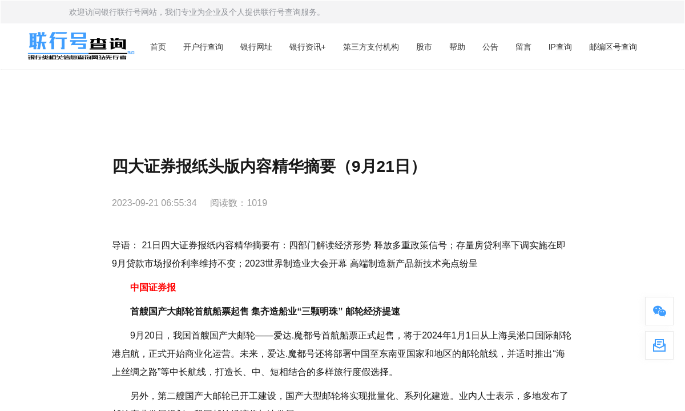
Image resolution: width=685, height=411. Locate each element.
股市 (424, 46)
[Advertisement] (342, 101)
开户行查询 (203, 46)
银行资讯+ (307, 46)
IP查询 (560, 46)
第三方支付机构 (371, 46)
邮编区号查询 (613, 46)
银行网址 (256, 46)
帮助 (457, 46)
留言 (523, 46)
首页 (158, 46)
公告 (490, 46)
